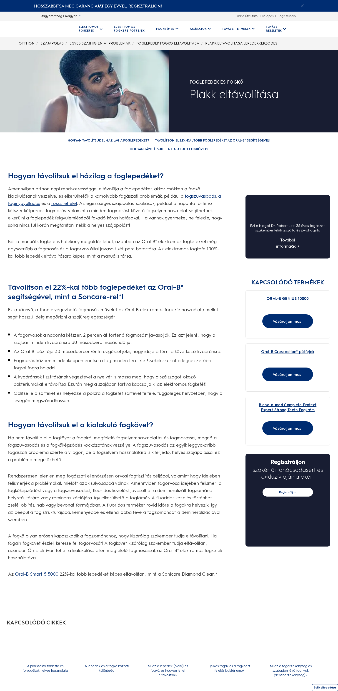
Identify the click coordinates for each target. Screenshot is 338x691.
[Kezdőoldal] (53, 28)
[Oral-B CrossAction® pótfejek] (268, 352)
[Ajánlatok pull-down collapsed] (200, 28)
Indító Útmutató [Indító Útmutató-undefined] (247, 16)
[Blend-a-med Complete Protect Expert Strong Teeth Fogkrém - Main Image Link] (288, 417)
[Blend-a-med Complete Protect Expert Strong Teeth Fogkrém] (268, 409)
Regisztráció (287, 16)
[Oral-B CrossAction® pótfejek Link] (288, 360)
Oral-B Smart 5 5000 (36, 574)
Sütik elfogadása (325, 687)
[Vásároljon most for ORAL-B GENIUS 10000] (287, 324)
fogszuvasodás (200, 196)
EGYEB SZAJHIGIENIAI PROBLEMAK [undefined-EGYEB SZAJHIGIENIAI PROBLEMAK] (100, 43)
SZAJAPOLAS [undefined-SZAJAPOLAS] (52, 43)
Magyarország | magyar (60, 16)
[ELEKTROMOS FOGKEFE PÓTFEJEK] (129, 28)
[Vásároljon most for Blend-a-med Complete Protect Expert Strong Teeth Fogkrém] (287, 438)
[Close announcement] (302, 5)
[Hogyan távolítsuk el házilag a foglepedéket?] (108, 141)
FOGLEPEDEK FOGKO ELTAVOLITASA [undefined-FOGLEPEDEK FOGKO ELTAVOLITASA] (167, 43)
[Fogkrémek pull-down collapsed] (167, 28)
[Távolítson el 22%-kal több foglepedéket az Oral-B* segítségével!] (212, 141)
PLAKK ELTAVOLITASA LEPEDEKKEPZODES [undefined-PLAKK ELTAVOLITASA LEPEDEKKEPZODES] (241, 43)
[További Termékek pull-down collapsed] (238, 28)
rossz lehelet (64, 203)
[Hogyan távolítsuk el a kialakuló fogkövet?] (169, 149)
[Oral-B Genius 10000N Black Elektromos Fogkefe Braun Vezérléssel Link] (288, 304)
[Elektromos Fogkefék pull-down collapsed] (91, 28)
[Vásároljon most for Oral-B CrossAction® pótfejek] (287, 381)
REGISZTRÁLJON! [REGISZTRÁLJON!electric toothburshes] (145, 6)
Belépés (268, 16)
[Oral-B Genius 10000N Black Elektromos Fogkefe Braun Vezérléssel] (268, 296)
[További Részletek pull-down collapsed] (276, 28)
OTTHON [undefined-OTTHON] (27, 43)
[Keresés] (306, 28)
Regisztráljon (287, 502)
